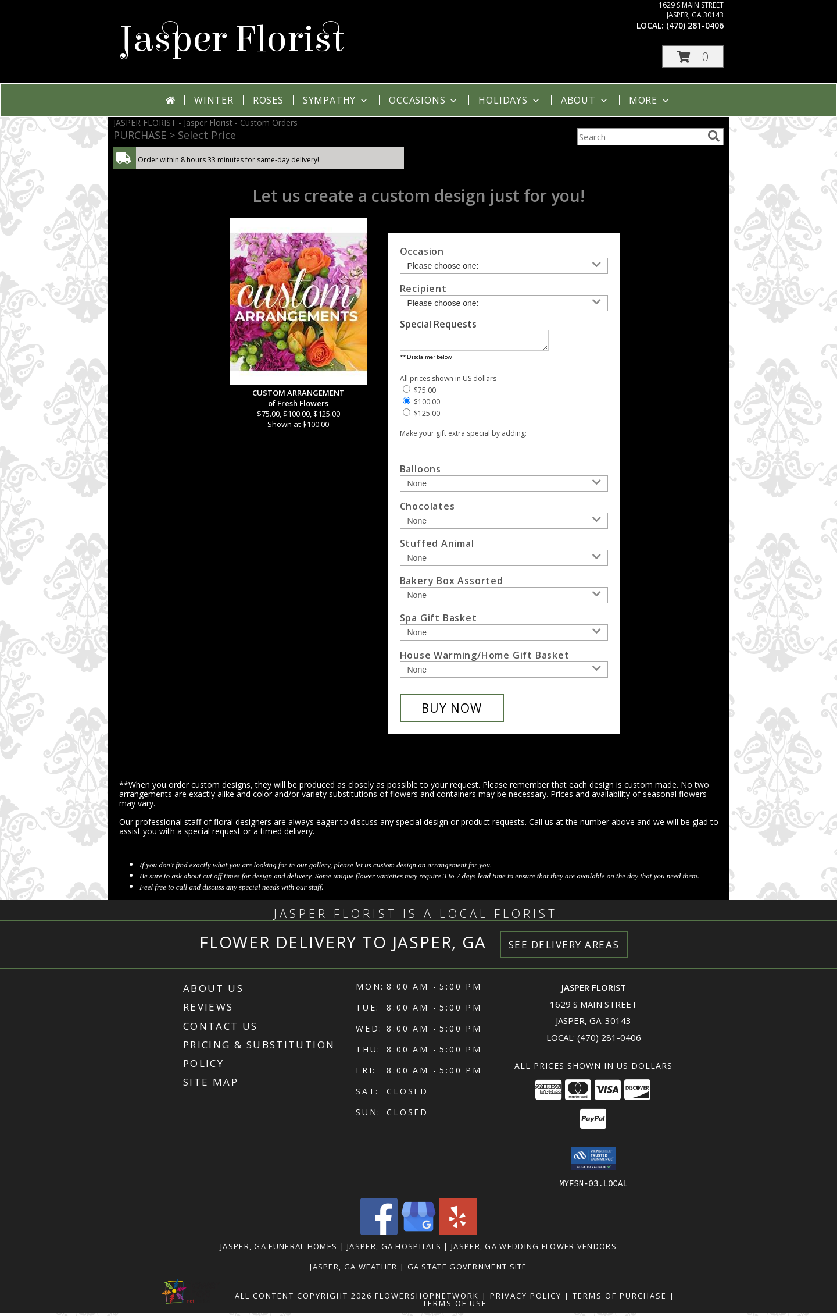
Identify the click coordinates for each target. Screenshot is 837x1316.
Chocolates (427, 509)
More (650, 100)
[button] (693, 56)
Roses (268, 100)
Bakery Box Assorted (451, 584)
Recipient (423, 288)
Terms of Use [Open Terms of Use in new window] (455, 1306)
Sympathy (336, 100)
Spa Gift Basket (438, 621)
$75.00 (419, 394)
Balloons (420, 472)
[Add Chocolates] (504, 524)
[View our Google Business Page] (418, 1234)
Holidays (509, 100)
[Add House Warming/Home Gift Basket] (504, 673)
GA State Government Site (467, 1269)
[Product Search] (640, 137)
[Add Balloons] (504, 487)
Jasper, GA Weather (353, 1269)
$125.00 (421, 417)
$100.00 (421, 405)
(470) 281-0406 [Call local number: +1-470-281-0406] (695, 25)
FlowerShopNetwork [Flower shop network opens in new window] (427, 1298)
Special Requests (438, 324)
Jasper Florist (231, 39)
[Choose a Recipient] (504, 303)
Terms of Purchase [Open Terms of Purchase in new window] (620, 1298)
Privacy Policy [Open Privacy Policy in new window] (525, 1298)
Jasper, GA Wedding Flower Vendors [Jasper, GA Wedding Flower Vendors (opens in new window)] (534, 1249)
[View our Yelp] (458, 1234)
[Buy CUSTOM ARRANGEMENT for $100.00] (452, 711)
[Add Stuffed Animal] (504, 561)
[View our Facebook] (379, 1234)
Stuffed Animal (437, 546)
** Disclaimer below (426, 360)
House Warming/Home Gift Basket (485, 658)
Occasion (422, 251)
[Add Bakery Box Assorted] (504, 599)
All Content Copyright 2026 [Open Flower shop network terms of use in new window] (303, 1298)
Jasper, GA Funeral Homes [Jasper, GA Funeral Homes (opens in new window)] (278, 1249)
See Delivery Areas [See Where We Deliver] (564, 948)
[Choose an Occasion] (504, 266)
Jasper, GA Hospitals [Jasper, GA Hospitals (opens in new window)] (394, 1249)
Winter (214, 100)
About (585, 100)
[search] (713, 136)
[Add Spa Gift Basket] (504, 636)
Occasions (424, 100)
